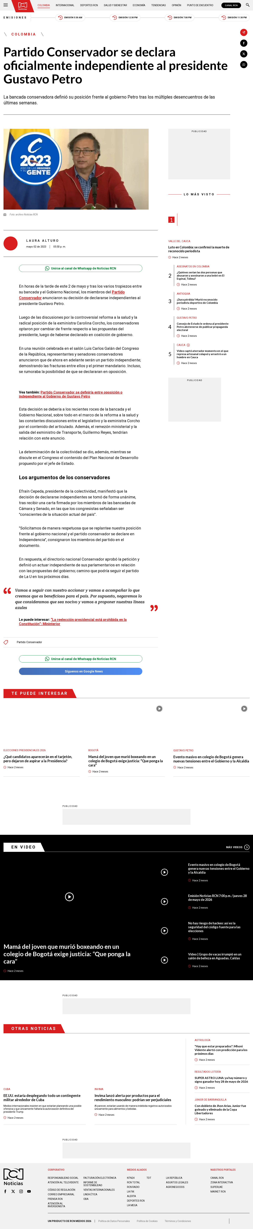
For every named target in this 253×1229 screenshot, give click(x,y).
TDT (149, 1177)
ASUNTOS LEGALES (177, 1182)
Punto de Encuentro (200, 5)
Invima (99, 1089)
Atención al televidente (63, 1182)
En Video (23, 847)
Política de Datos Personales (114, 1221)
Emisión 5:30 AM (70, 17)
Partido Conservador (29, 642)
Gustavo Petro (187, 317)
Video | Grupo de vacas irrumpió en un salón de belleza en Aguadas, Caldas (214, 956)
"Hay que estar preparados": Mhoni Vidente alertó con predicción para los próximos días (221, 1049)
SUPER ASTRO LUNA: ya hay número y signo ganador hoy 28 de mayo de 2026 (221, 1079)
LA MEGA (132, 1205)
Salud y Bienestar (115, 5)
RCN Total (133, 1182)
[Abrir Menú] (6, 5)
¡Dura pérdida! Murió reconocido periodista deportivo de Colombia (197, 301)
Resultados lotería (208, 1071)
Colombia (44, 5)
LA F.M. (131, 1191)
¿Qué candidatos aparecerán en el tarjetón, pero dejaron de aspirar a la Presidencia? (38, 759)
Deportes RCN (89, 5)
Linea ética (90, 1194)
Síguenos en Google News (80, 671)
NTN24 (131, 1177)
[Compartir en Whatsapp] (243, 64)
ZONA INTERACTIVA (221, 1182)
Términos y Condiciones (178, 1221)
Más (237, 847)
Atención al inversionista (56, 1205)
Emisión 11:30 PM (234, 17)
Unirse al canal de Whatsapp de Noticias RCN (80, 268)
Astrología (202, 1040)
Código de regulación (61, 1189)
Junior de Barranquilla (210, 1099)
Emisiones (15, 17)
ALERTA (131, 1196)
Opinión (176, 5)
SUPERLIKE (216, 1187)
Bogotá (93, 750)
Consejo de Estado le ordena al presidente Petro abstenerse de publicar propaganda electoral (203, 326)
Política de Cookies (147, 1221)
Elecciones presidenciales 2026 (25, 750)
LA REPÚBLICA (174, 1177)
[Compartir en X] (243, 53)
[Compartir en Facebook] (243, 43)
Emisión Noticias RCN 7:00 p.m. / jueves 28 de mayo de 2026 (217, 898)
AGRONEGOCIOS (175, 1187)
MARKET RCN (218, 1191)
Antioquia (183, 293)
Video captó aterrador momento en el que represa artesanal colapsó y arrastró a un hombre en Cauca (202, 354)
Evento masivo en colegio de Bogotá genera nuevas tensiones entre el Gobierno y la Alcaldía (211, 759)
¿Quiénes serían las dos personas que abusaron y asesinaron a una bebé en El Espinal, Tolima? (200, 275)
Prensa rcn (55, 1199)
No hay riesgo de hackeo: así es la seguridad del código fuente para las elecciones (214, 927)
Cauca (181, 345)
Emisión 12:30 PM (125, 17)
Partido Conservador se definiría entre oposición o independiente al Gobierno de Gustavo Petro (70, 394)
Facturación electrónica (99, 1177)
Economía (139, 5)
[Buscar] (247, 5)
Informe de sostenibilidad (92, 1184)
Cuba (7, 1089)
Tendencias (158, 5)
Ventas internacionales (99, 1189)
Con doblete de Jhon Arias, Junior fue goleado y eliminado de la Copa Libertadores (220, 1109)
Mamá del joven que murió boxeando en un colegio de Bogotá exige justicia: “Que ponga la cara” (125, 761)
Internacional (65, 5)
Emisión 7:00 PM (180, 17)
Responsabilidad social (63, 1177)
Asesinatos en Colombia (193, 266)
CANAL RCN (231, 5)
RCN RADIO (133, 1187)
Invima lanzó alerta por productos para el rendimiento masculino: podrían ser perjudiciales (133, 1097)
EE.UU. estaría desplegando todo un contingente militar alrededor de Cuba (42, 1097)
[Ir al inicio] (23, 6)
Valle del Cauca (179, 241)
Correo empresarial (61, 1194)
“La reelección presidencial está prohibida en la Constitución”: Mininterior (73, 621)
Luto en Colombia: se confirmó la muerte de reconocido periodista (198, 249)
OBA (86, 1199)
